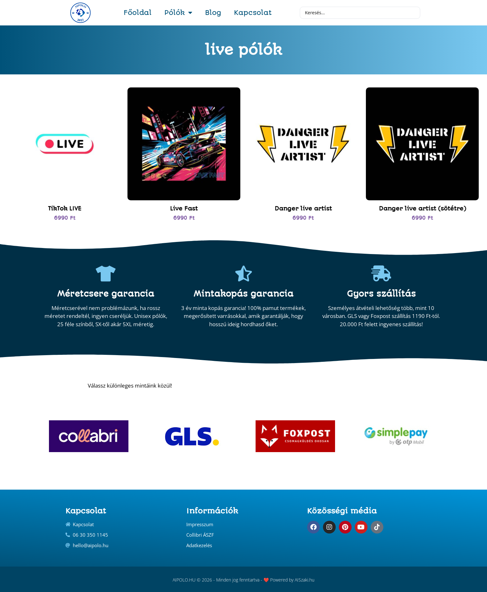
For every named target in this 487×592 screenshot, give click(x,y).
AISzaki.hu (304, 580)
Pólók (178, 12)
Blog (213, 13)
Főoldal (138, 13)
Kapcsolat (253, 13)
